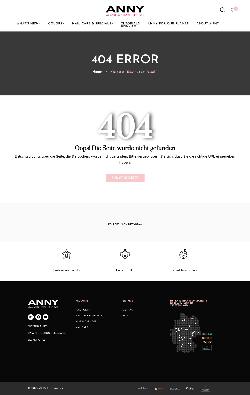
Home (97, 72)
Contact (128, 310)
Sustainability (37, 326)
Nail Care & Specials (88, 316)
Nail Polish (82, 310)
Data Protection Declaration (48, 333)
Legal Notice (37, 340)
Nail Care (81, 327)
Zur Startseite (125, 178)
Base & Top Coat (85, 321)
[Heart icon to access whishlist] (234, 11)
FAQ (125, 316)
